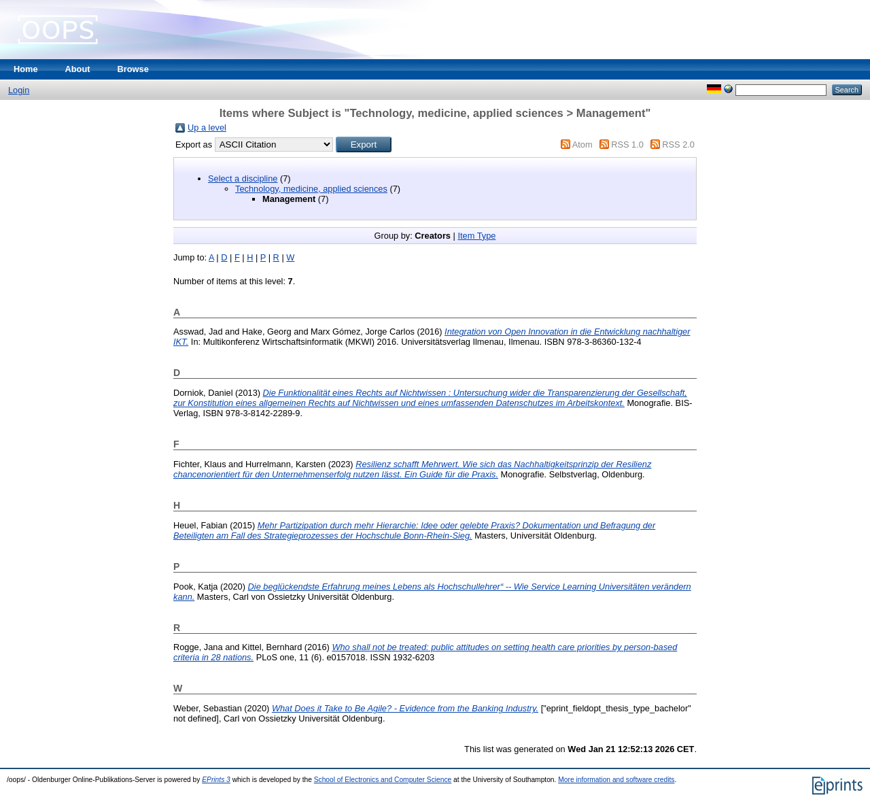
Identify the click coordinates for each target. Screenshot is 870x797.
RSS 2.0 (678, 144)
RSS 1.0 (627, 144)
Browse (133, 69)
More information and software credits (616, 779)
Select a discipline (242, 178)
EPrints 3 (216, 779)
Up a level (207, 127)
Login (18, 90)
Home (26, 69)
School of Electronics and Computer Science (383, 779)
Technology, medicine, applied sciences (311, 189)
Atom (582, 144)
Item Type (476, 236)
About (77, 69)
